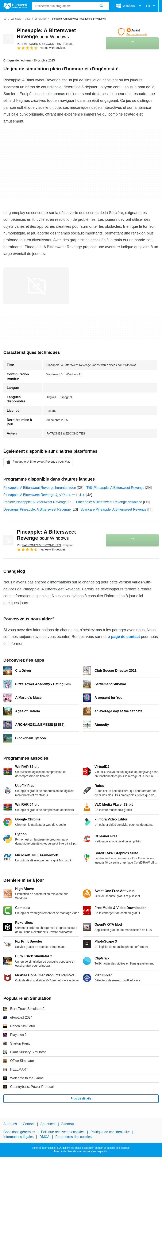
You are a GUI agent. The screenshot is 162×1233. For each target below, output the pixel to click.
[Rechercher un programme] (101, 6)
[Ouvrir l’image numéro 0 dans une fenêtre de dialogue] (36, 285)
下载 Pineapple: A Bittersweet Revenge (115, 487)
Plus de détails (81, 1098)
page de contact (125, 637)
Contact (28, 1124)
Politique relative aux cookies (62, 1132)
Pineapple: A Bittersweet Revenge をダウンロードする (44, 495)
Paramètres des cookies (73, 1137)
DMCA (44, 1137)
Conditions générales (19, 1132)
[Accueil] (5, 19)
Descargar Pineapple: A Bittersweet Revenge (37, 509)
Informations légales (18, 1137)
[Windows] (16, 19)
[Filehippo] (15, 6)
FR (151, 5)
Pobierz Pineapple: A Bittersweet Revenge (35, 502)
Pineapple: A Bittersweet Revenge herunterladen (39, 487)
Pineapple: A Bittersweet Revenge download (109, 502)
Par (39, 43)
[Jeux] (27, 19)
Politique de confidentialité (110, 1132)
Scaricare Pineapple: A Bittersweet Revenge (114, 509)
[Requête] (70, 6)
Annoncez (47, 1124)
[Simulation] (40, 19)
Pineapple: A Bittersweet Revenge (46, 535)
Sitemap (67, 1124)
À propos (10, 1124)
